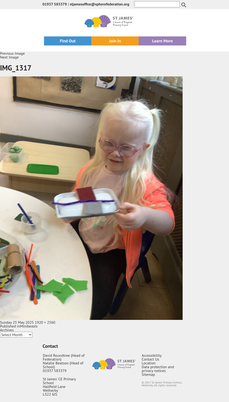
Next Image (9, 57)
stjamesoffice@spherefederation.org (99, 4)
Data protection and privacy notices (158, 368)
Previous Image (12, 53)
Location (149, 363)
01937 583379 (54, 4)
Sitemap (148, 374)
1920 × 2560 (45, 322)
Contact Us (150, 359)
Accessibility (152, 355)
